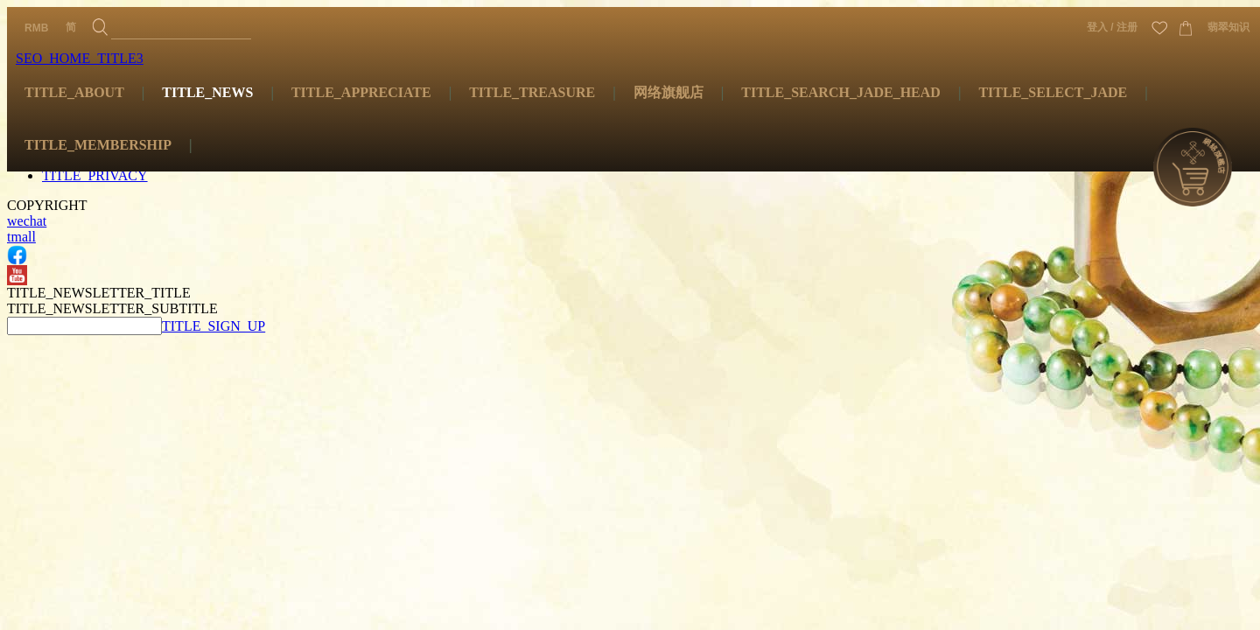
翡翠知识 (1229, 27)
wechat (26, 221)
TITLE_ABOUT (74, 92)
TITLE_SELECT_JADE (1052, 92)
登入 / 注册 (1112, 27)
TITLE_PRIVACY (95, 175)
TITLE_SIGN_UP (213, 325)
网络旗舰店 (669, 92)
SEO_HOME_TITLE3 (80, 58)
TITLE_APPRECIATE (361, 92)
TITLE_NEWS (207, 92)
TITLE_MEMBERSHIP (98, 144)
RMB (36, 28)
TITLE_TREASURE (532, 92)
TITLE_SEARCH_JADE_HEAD (841, 92)
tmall (21, 236)
